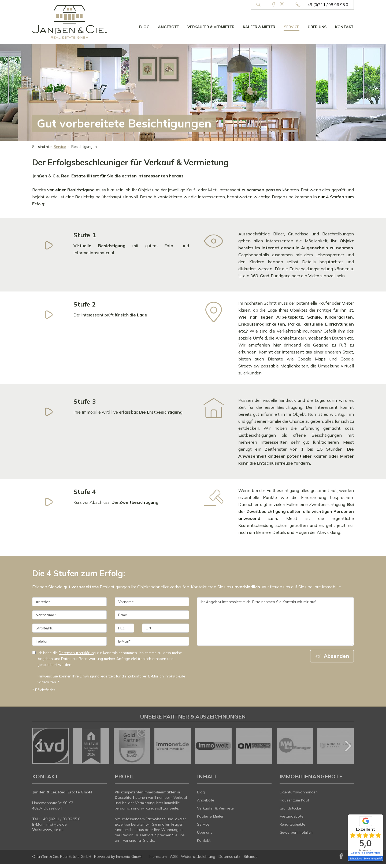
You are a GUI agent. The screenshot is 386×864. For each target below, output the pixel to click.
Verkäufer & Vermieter (210, 26)
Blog (144, 26)
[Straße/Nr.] (69, 628)
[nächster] (348, 746)
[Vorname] (152, 601)
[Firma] (152, 614)
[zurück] (38, 746)
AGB (174, 856)
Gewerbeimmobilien (296, 832)
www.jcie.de (53, 829)
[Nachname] (69, 614)
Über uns (317, 26)
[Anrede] (69, 601)
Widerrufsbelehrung (198, 856)
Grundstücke (290, 808)
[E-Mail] (152, 641)
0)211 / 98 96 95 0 (65, 818)
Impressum (158, 856)
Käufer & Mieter (259, 26)
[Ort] (165, 628)
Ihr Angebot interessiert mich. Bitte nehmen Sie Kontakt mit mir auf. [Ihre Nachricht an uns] (275, 621)
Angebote (168, 26)
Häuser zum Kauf (294, 800)
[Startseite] (69, 22)
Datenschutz (229, 856)
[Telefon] (69, 641)
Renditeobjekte (292, 824)
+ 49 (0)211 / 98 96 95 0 (326, 4)
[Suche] (258, 5)
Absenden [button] (336, 656)
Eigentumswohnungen (299, 792)
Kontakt (344, 26)
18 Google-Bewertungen (365, 852)
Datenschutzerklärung (77, 652)
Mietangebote (292, 816)
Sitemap (251, 856)
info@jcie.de (56, 824)
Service (291, 26)
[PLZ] (124, 628)
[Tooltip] (380, 859)
